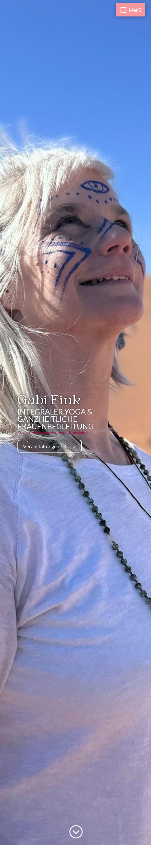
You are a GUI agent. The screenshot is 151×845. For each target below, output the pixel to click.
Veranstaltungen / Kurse (49, 446)
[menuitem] (130, 9)
